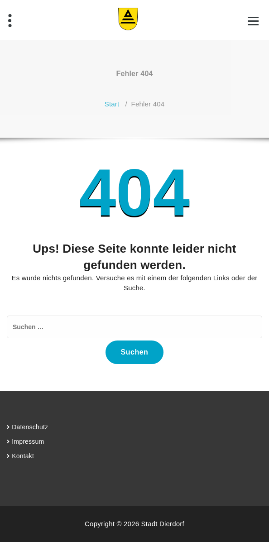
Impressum (28, 441)
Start (112, 104)
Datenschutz (30, 427)
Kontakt (23, 456)
